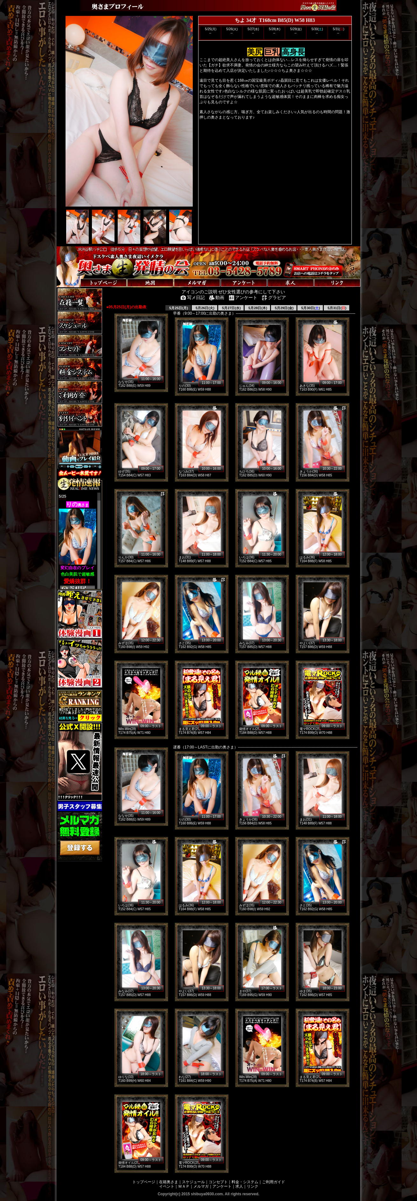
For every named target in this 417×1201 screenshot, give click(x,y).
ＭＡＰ (184, 1186)
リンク (252, 1186)
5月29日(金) (284, 308)
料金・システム (245, 1182)
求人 (239, 1186)
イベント (166, 1186)
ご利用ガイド (273, 1182)
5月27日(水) (231, 308)
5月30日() (310, 308)
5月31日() (336, 308)
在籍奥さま (168, 1182)
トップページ (143, 1182)
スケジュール (193, 1182)
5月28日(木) (257, 308)
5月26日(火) (204, 308)
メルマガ (201, 1186)
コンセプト (218, 1182)
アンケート (222, 1186)
